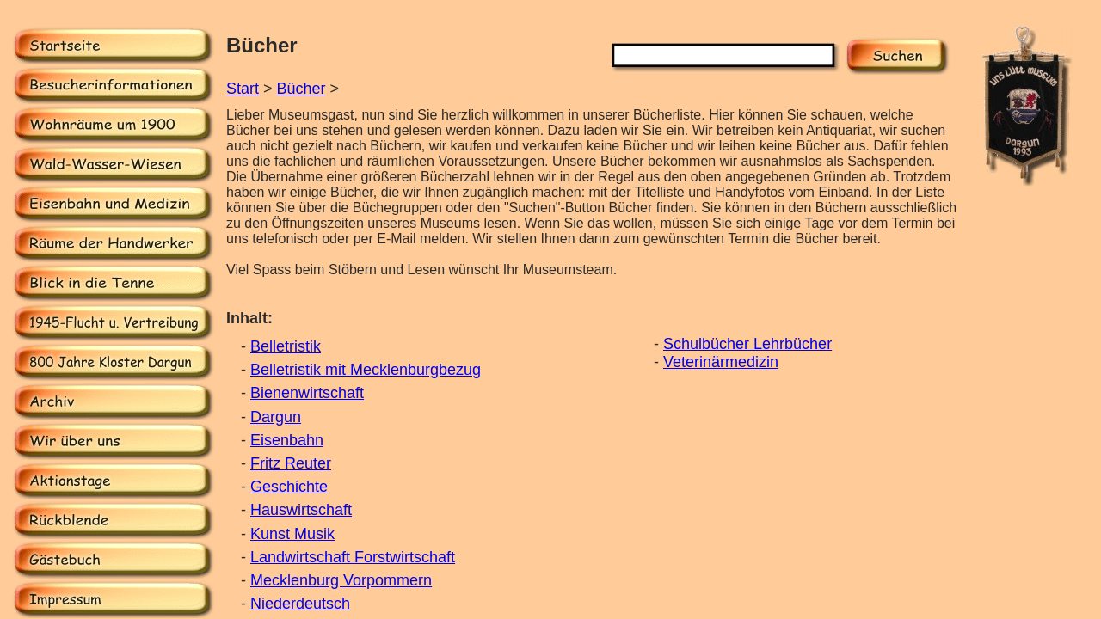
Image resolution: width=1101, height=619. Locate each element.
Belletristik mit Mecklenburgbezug (365, 369)
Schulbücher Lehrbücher (747, 343)
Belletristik (285, 346)
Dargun (275, 417)
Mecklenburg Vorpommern (341, 580)
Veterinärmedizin (720, 362)
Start (242, 88)
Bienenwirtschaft (307, 392)
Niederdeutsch (300, 603)
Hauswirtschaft (301, 509)
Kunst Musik (292, 533)
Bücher (301, 88)
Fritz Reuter (290, 463)
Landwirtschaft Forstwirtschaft (352, 557)
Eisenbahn (286, 440)
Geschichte (289, 486)
